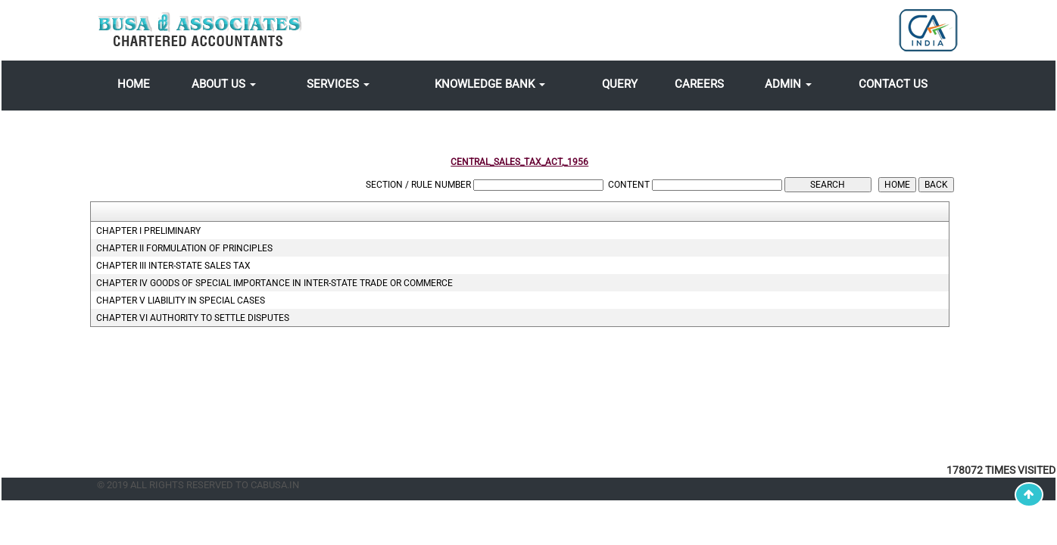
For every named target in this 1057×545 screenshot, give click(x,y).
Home (133, 84)
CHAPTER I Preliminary (148, 231)
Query (620, 84)
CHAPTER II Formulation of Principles (184, 248)
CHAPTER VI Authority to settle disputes (192, 318)
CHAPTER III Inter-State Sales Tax (173, 265)
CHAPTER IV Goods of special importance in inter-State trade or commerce (274, 283)
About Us (224, 84)
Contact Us (893, 84)
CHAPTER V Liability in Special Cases (180, 300)
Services (338, 84)
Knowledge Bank (490, 84)
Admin (788, 84)
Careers (699, 84)
